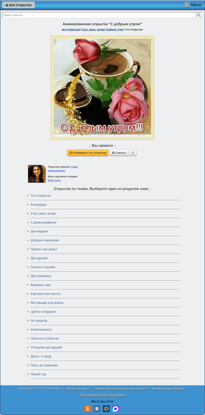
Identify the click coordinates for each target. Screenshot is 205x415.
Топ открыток (41, 196)
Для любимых (41, 276)
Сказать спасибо (43, 267)
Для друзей (39, 258)
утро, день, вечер (93, 29)
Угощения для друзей (46, 347)
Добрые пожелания (45, 240)
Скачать (119, 152)
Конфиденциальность (168, 388)
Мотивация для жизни (47, 303)
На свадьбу (39, 320)
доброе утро (115, 29)
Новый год (38, 374)
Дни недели (39, 231)
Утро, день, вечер (43, 213)
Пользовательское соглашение (102, 395)
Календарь (39, 204)
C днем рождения (43, 222)
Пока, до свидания (44, 365)
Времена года (41, 285)
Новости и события (45, 338)
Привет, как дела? (44, 249)
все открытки (18, 5)
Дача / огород (41, 356)
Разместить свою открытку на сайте (120, 388)
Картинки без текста (45, 294)
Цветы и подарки (43, 312)
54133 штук (54, 180)
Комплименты (41, 329)
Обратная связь (77, 388)
